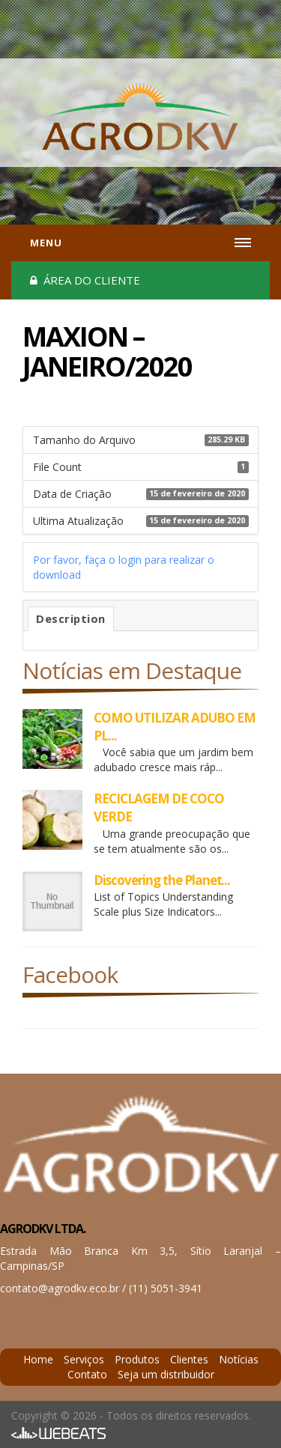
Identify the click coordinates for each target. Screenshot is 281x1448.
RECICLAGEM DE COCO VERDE (159, 807)
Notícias (239, 1359)
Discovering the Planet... (162, 880)
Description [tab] (71, 618)
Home (38, 1359)
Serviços (84, 1359)
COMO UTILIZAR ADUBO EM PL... (175, 726)
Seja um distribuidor (166, 1374)
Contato (87, 1374)
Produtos (137, 1359)
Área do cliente (85, 280)
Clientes (189, 1359)
